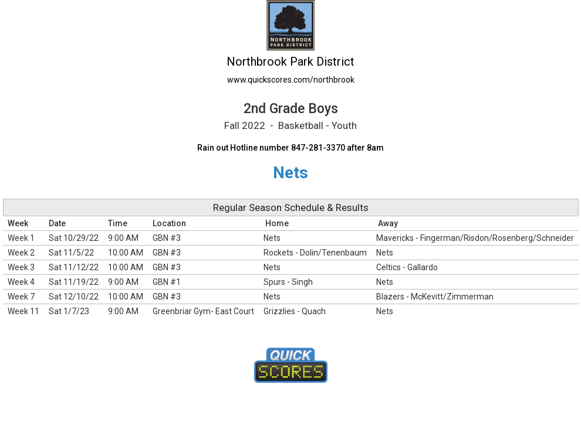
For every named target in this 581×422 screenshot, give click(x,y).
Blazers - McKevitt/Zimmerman (435, 296)
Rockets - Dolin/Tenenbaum (315, 252)
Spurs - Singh (288, 282)
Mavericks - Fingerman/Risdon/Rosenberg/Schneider (475, 238)
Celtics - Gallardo (407, 267)
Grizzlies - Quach (295, 311)
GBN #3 (167, 238)
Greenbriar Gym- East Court (203, 311)
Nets (272, 238)
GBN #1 (167, 282)
